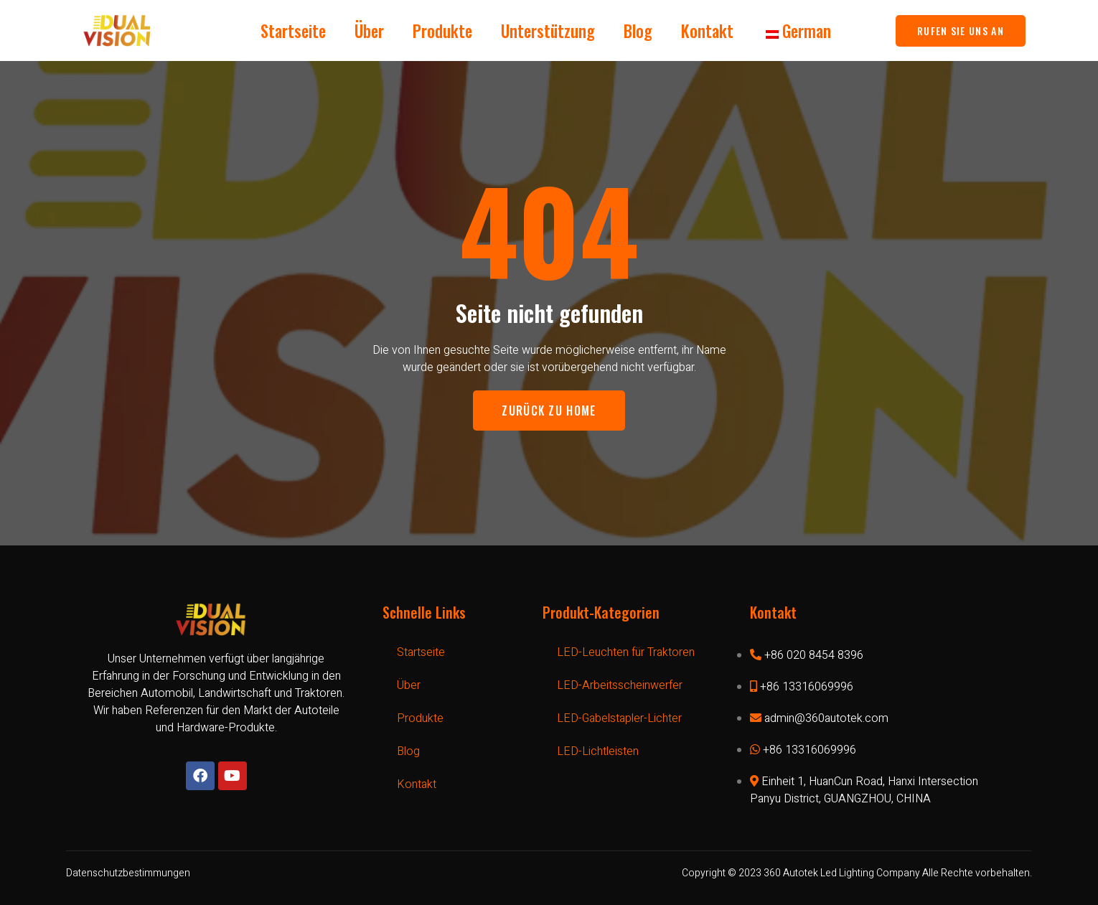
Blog (638, 31)
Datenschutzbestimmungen (128, 873)
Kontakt (707, 31)
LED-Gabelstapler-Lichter (619, 718)
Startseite (293, 31)
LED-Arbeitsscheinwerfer (619, 685)
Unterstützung (548, 31)
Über (369, 31)
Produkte (442, 31)
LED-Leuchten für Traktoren (626, 652)
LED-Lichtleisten (598, 751)
